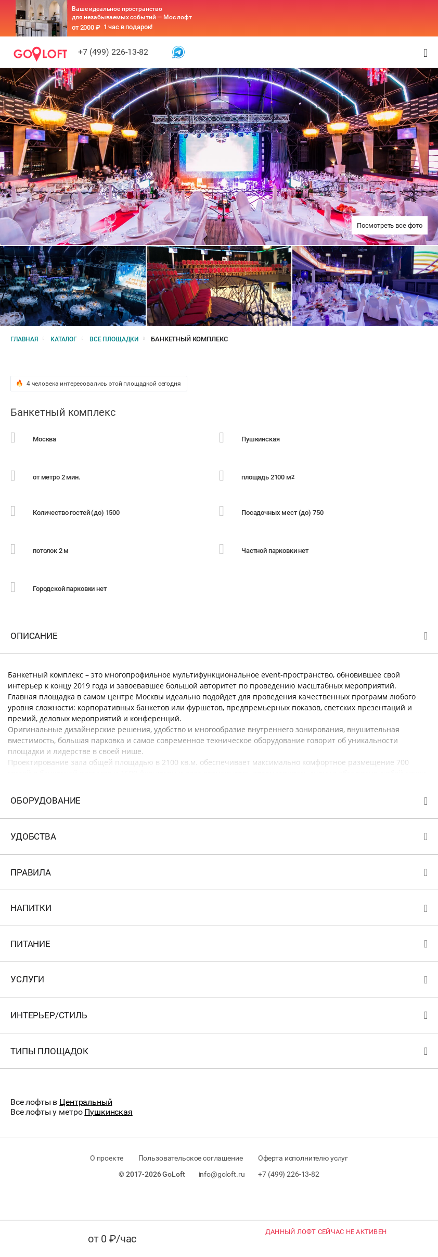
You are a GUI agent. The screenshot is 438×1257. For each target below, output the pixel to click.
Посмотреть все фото (389, 225)
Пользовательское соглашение (190, 1181)
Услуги (220, 1004)
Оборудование (220, 826)
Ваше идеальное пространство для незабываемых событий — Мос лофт (132, 13)
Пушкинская (108, 1134)
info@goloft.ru (222, 1197)
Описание (220, 661)
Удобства (220, 862)
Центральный (85, 1125)
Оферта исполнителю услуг (310, 1181)
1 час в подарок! (128, 27)
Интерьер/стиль (220, 1040)
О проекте (99, 1181)
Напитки (220, 933)
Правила (220, 897)
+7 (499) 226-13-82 (113, 52)
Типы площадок (220, 1076)
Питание (220, 969)
